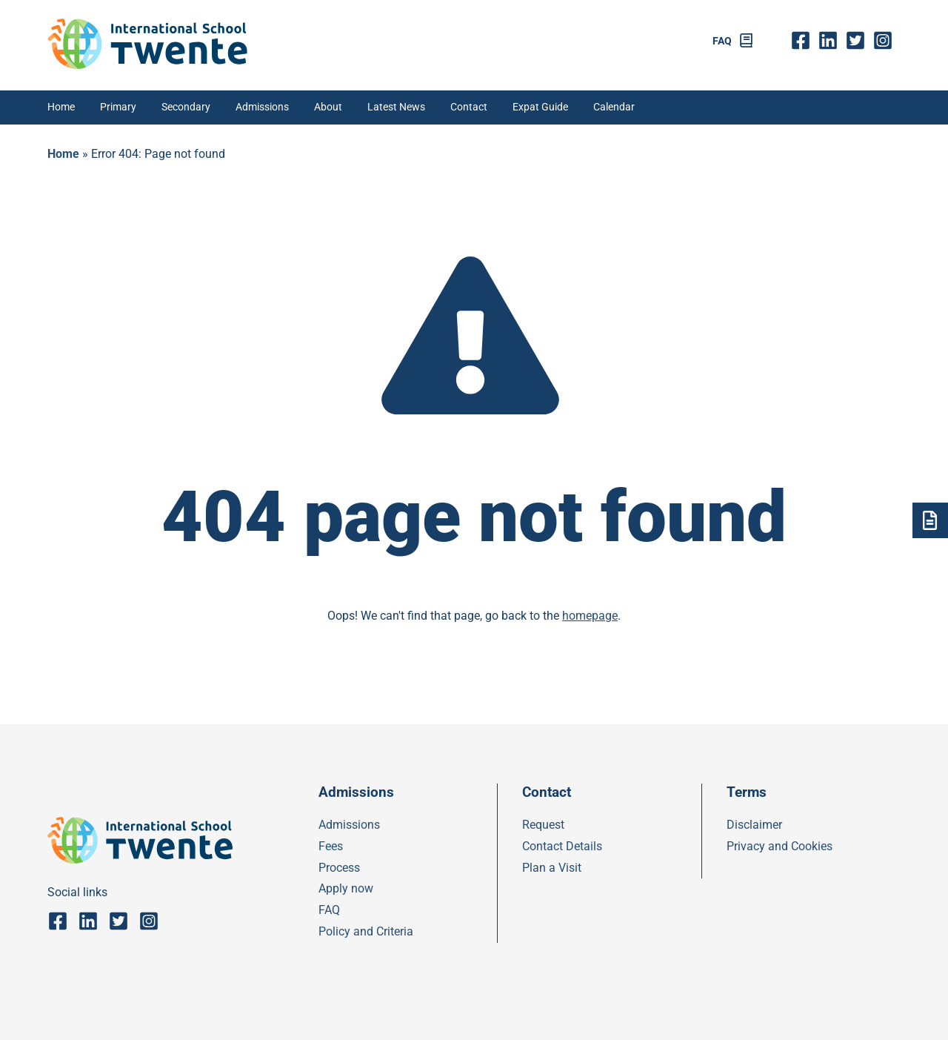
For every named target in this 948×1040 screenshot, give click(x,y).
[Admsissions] (930, 520)
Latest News (396, 107)
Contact (468, 107)
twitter (859, 40)
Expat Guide (540, 107)
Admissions (262, 107)
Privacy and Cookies (779, 846)
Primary (118, 107)
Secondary (185, 107)
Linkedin (831, 40)
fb (804, 40)
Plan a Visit (551, 868)
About (328, 107)
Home (61, 107)
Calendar (614, 107)
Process (339, 868)
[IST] (147, 65)
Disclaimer (754, 825)
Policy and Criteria (365, 931)
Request (543, 825)
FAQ (722, 41)
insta (887, 40)
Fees (330, 846)
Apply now (345, 888)
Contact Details (562, 846)
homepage (590, 616)
